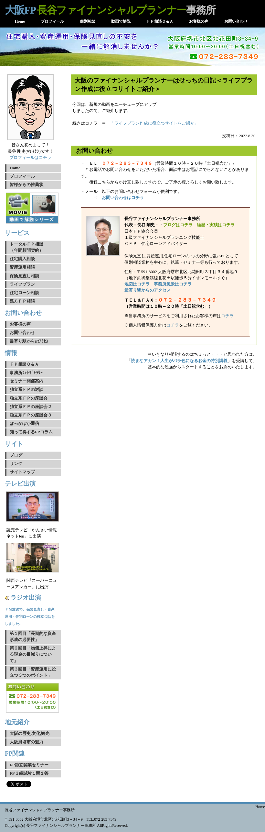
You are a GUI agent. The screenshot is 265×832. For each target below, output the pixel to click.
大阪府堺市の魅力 (26, 742)
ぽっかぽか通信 (24, 423)
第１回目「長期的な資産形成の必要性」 (33, 636)
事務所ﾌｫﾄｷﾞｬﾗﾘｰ (26, 373)
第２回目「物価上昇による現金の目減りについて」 (33, 654)
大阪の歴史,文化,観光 (29, 733)
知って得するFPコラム (31, 432)
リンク (16, 463)
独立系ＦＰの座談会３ (31, 415)
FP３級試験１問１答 (29, 773)
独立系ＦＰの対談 (26, 389)
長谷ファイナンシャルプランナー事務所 (40, 810)
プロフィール (22, 176)
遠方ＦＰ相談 (22, 301)
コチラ (227, 316)
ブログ (16, 455)
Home (15, 168)
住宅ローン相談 (24, 293)
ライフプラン (22, 284)
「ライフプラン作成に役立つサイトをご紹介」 (154, 123)
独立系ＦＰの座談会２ (31, 407)
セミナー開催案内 (26, 381)
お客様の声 (20, 324)
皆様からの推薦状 (26, 185)
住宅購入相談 (22, 259)
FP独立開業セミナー (29, 765)
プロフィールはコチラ (30, 157)
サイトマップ (22, 472)
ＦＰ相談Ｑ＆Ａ (24, 364)
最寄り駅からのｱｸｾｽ (29, 341)
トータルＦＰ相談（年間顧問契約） (26, 247)
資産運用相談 (22, 267)
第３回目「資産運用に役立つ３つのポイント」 (33, 672)
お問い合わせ (22, 332)
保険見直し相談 (24, 276)
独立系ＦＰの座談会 (29, 398)
